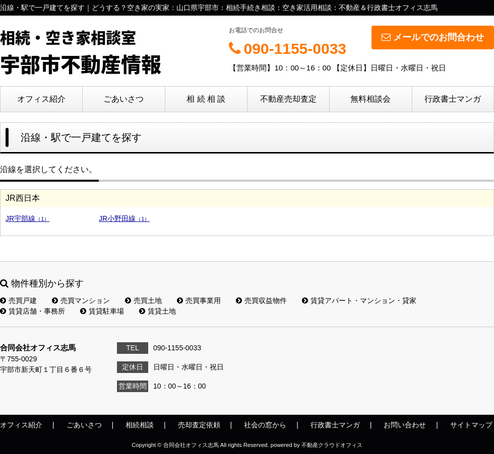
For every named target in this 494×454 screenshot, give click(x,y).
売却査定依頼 (199, 425)
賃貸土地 (157, 311)
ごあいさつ (123, 99)
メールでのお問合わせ (433, 37)
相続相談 (140, 425)
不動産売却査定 (288, 99)
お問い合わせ (405, 425)
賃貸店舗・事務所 (32, 311)
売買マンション (81, 300)
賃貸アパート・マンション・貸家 (359, 300)
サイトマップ (471, 425)
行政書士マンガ (452, 99)
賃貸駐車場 (102, 311)
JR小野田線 (124, 218)
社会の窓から (265, 425)
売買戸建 (18, 300)
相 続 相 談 (206, 99)
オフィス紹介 (41, 99)
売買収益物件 (261, 300)
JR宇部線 (27, 218)
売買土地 (143, 300)
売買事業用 (199, 300)
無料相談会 (370, 99)
